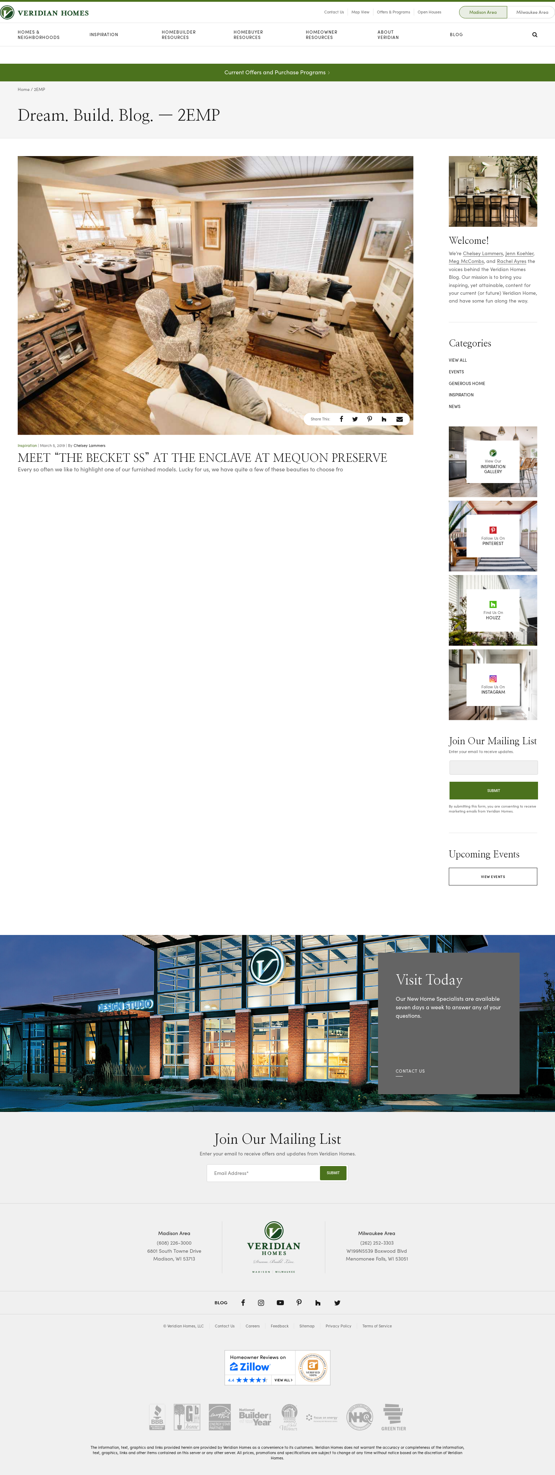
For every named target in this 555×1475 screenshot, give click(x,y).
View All (458, 360)
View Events (493, 876)
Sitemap (307, 1325)
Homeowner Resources (321, 52)
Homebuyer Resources (248, 52)
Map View (343, 20)
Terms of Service (377, 1325)
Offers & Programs (376, 20)
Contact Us (316, 20)
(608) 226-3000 (174, 1242)
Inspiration (104, 52)
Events (456, 371)
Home (24, 89)
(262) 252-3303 (377, 1242)
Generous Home (467, 383)
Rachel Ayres (511, 261)
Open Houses (412, 20)
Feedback (279, 1325)
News (454, 406)
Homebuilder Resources (179, 52)
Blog (456, 52)
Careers (253, 1325)
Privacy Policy (338, 1325)
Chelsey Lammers (89, 445)
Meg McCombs (466, 261)
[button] (341, 419)
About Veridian (388, 52)
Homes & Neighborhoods (39, 52)
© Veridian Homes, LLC (183, 1325)
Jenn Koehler (519, 253)
